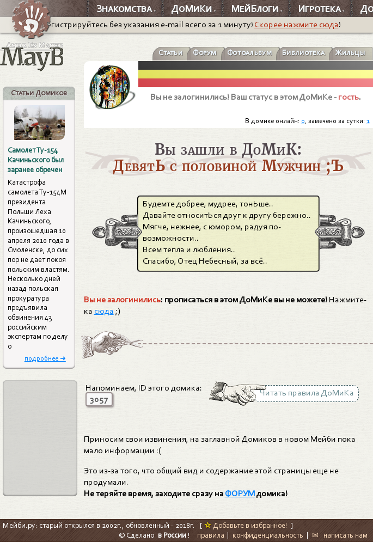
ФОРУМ (240, 493)
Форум (204, 53)
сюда (104, 311)
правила (210, 535)
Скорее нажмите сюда (296, 24)
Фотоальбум (249, 53)
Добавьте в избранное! (246, 525)
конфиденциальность (268, 535)
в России (172, 535)
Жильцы (350, 53)
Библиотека (303, 53)
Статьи (170, 53)
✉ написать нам (340, 535)
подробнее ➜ (45, 358)
